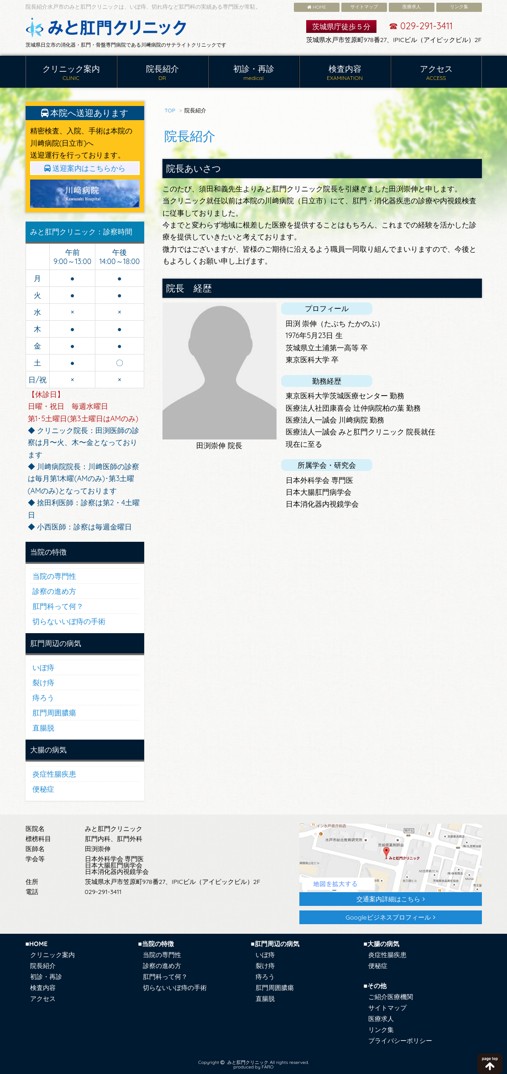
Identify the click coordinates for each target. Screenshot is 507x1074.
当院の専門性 (54, 576)
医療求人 (411, 7)
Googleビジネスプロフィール (387, 917)
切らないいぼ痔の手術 (68, 621)
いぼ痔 (43, 667)
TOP (170, 110)
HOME (316, 7)
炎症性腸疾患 (54, 773)
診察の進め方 (54, 591)
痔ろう (43, 697)
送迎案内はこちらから (84, 168)
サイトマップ (364, 7)
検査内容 (345, 73)
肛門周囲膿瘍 (54, 712)
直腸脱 (43, 727)
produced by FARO (254, 1067)
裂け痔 (43, 682)
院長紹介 (162, 73)
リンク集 (459, 7)
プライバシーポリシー (400, 1041)
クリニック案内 (71, 73)
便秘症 (43, 789)
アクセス (436, 73)
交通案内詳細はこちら (388, 899)
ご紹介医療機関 (390, 997)
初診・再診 (254, 73)
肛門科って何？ (58, 606)
